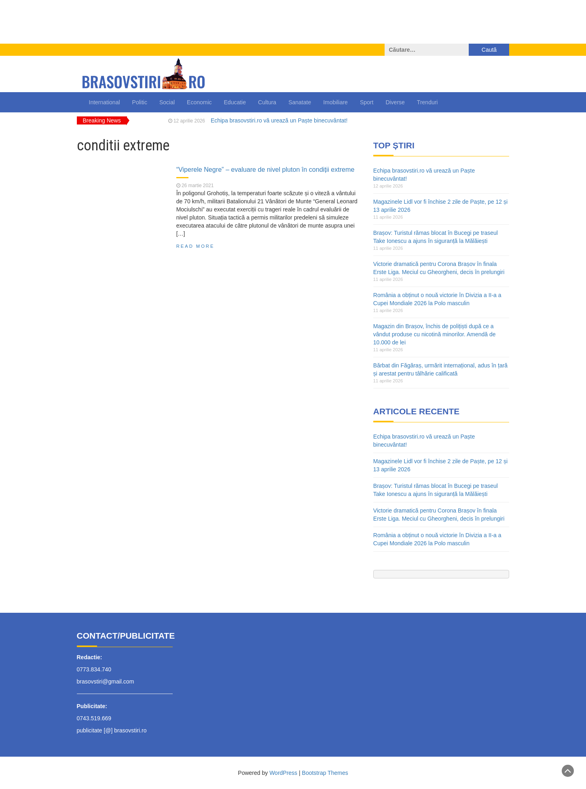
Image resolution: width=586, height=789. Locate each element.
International (104, 102)
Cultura (267, 102)
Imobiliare (335, 102)
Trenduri (427, 102)
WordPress (283, 773)
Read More (195, 246)
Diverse (394, 102)
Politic (139, 102)
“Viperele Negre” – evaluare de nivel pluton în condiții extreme (265, 169)
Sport (366, 102)
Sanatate (299, 102)
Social (167, 102)
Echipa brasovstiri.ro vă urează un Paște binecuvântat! (279, 120)
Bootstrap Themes (325, 773)
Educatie (235, 102)
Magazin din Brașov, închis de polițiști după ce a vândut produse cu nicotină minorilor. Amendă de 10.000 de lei (434, 334)
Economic (199, 102)
